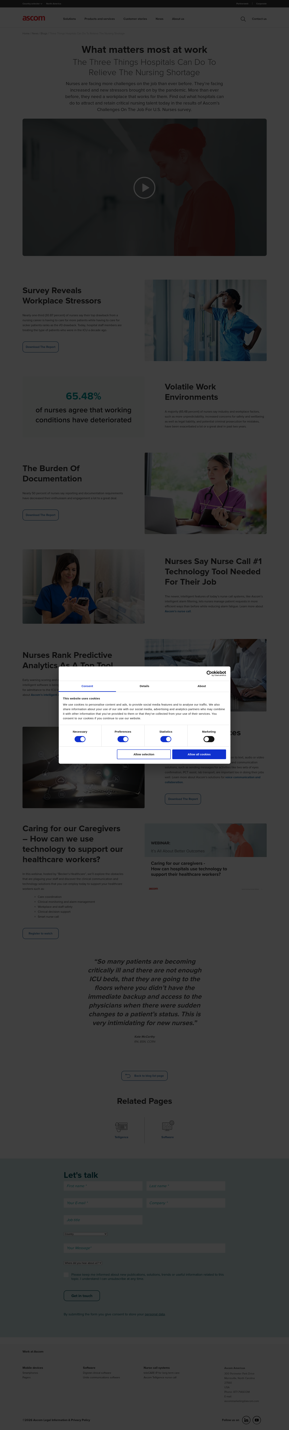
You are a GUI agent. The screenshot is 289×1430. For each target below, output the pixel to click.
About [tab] (202, 685)
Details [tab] (144, 685)
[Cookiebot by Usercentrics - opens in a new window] (209, 673)
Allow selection (144, 754)
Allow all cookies (199, 754)
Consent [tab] (87, 685)
